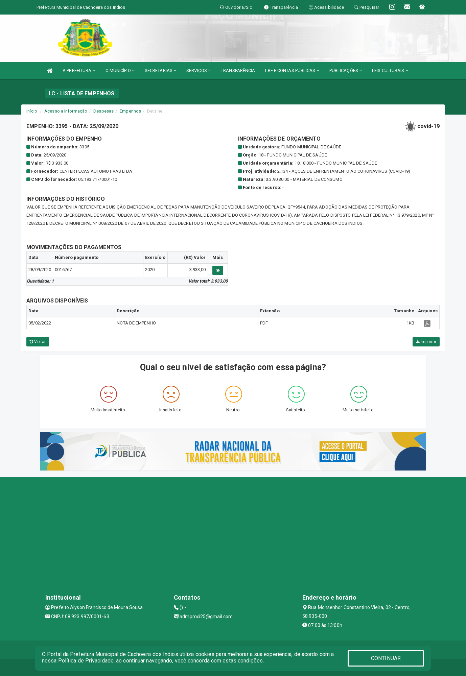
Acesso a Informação (65, 111)
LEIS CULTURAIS (390, 70)
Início (31, 111)
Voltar (38, 341)
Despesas (103, 111)
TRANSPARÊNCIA (238, 70)
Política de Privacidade (86, 660)
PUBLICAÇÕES (345, 70)
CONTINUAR (386, 658)
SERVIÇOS (198, 70)
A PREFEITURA (79, 70)
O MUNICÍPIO (120, 70)
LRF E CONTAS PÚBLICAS (292, 70)
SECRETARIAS (160, 70)
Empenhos (130, 111)
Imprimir (426, 341)
